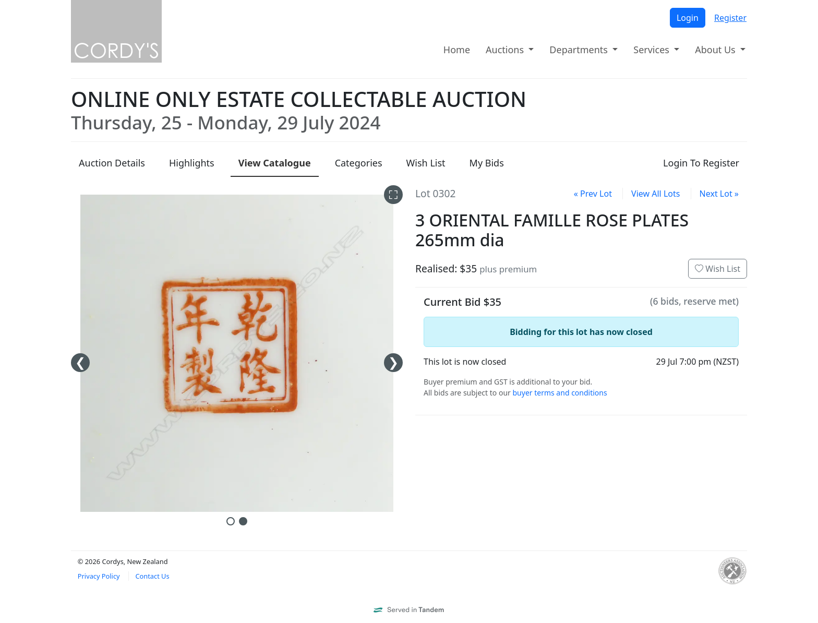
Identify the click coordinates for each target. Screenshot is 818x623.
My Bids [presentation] (487, 163)
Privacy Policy (99, 576)
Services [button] (652, 49)
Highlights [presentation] (191, 163)
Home (456, 49)
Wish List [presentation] (426, 163)
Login (688, 17)
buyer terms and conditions (559, 393)
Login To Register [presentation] (701, 163)
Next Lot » (719, 193)
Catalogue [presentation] (274, 163)
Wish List (717, 268)
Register (730, 17)
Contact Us (152, 576)
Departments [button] (579, 49)
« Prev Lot (593, 193)
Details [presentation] (112, 163)
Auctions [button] (506, 49)
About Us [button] (716, 49)
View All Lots (655, 193)
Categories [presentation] (358, 163)
